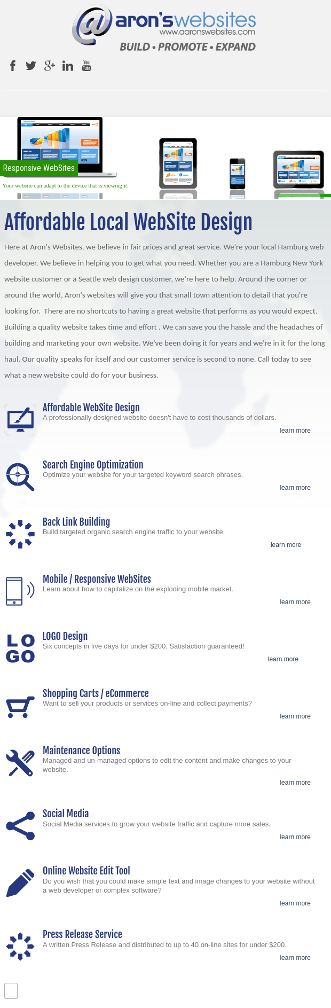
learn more (295, 430)
